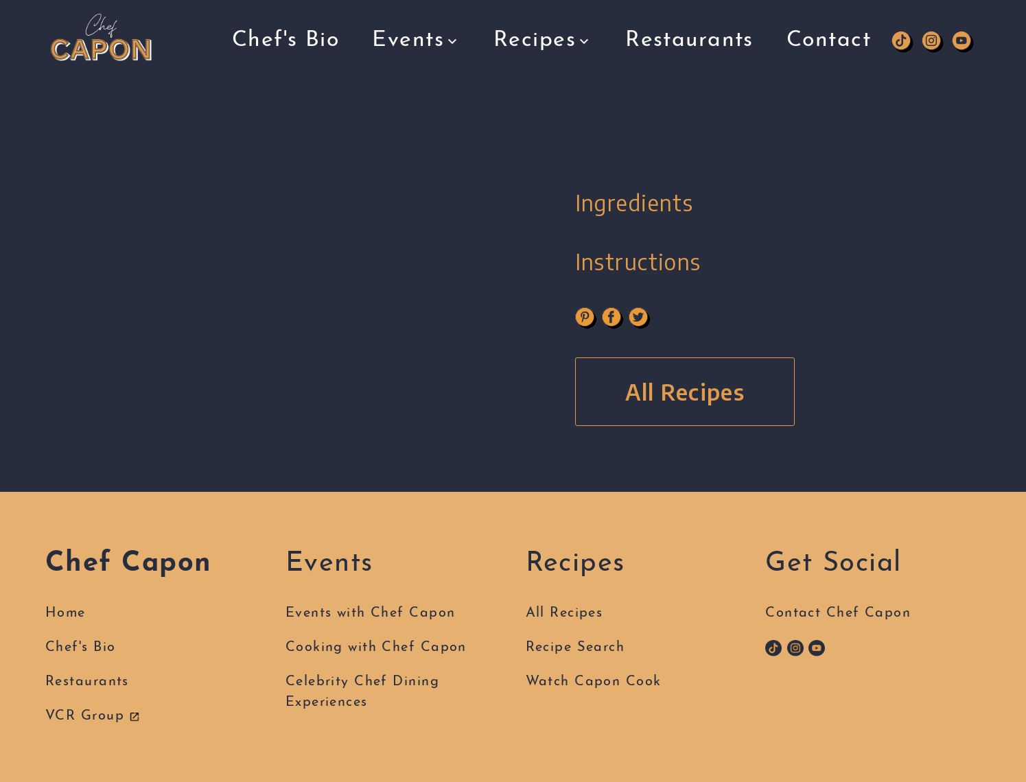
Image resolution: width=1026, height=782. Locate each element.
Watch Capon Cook (594, 682)
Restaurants (689, 26)
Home (65, 613)
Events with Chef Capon (370, 613)
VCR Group (92, 716)
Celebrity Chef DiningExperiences (362, 692)
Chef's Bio (285, 36)
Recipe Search (575, 647)
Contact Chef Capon (838, 613)
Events (416, 34)
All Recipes (685, 391)
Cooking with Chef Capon (376, 647)
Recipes (542, 32)
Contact (828, 26)
